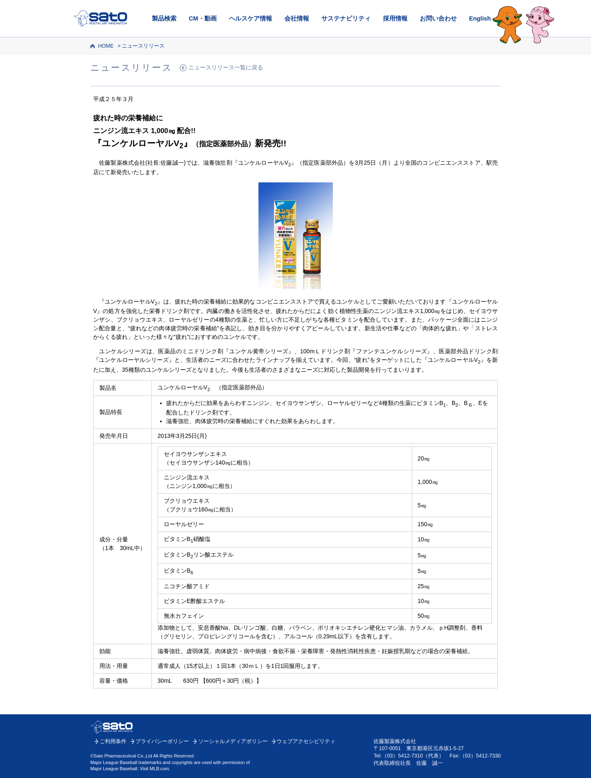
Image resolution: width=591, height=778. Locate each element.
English (480, 18)
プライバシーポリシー (162, 741)
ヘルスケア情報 (250, 18)
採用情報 (395, 18)
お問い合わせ (438, 18)
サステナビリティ (346, 18)
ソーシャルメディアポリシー (233, 741)
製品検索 (164, 18)
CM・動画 (203, 18)
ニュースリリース (143, 46)
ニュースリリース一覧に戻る (225, 67)
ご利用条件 (113, 741)
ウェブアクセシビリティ (306, 741)
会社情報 (296, 18)
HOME (106, 46)
